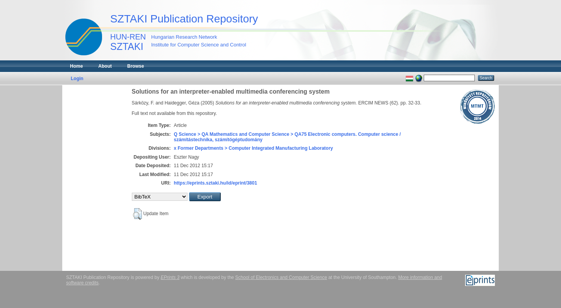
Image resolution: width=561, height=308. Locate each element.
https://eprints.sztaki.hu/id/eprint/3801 (215, 183)
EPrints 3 (170, 277)
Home (76, 66)
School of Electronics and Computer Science (281, 277)
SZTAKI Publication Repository (184, 19)
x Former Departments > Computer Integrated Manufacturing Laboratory (253, 148)
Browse (135, 66)
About (105, 66)
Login (77, 78)
